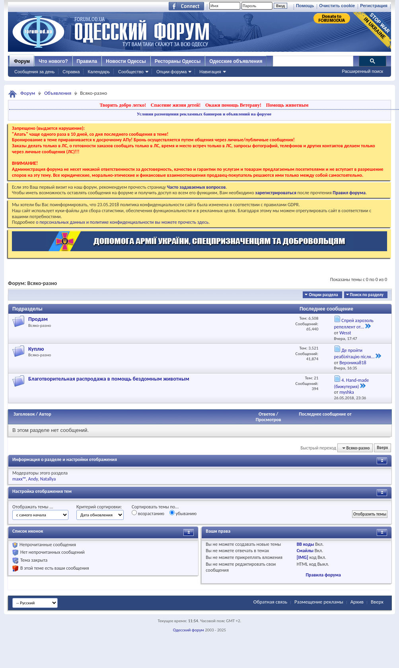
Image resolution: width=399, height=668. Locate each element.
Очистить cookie (337, 5)
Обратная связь (270, 602)
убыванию (183, 513)
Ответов (267, 414)
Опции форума (171, 71)
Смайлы (305, 550)
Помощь (305, 5)
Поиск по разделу (366, 294)
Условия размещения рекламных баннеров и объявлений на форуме (204, 113)
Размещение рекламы (318, 602)
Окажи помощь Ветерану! (233, 105)
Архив (357, 602)
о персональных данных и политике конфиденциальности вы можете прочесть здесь (122, 222)
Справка (71, 71)
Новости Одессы (126, 61)
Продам (38, 319)
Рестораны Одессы (178, 61)
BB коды (305, 544)
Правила (87, 61)
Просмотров (268, 419)
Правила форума (323, 575)
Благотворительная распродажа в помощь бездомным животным (108, 378)
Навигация (210, 71)
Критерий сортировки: (99, 507)
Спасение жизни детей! (175, 105)
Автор (45, 414)
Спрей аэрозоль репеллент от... (354, 324)
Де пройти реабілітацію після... (354, 353)
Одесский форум (188, 630)
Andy (33, 479)
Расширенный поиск (362, 71)
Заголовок (24, 414)
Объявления (57, 93)
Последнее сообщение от (325, 414)
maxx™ (19, 479)
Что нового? (53, 61)
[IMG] (302, 557)
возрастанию (148, 513)
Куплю (36, 349)
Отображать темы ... (32, 507)
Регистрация (373, 5)
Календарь (99, 71)
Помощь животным (287, 105)
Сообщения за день (34, 71)
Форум (22, 61)
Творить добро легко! (122, 105)
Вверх (382, 448)
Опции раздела (323, 294)
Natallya (48, 479)
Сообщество (131, 71)
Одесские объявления (235, 61)
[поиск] (312, 61)
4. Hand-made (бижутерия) (351, 383)
